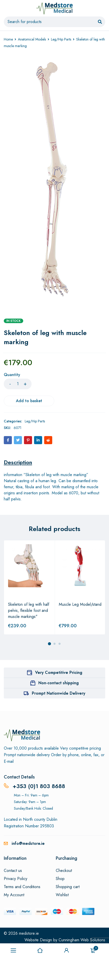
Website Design (38, 940)
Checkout (64, 870)
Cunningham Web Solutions (82, 940)
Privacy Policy (15, 878)
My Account (14, 894)
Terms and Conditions (22, 886)
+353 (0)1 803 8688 (39, 786)
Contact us (13, 870)
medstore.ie (29, 933)
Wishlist (62, 894)
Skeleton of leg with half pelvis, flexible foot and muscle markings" (28, 610)
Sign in (66, 950)
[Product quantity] (18, 384)
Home (8, 39)
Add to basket (29, 401)
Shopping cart (67, 886)
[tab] (18, 462)
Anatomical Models (32, 39)
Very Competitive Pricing (58, 672)
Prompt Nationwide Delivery (58, 693)
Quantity (12, 375)
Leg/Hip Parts (61, 39)
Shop (60, 878)
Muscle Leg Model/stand (80, 604)
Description (18, 462)
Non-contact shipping (58, 683)
